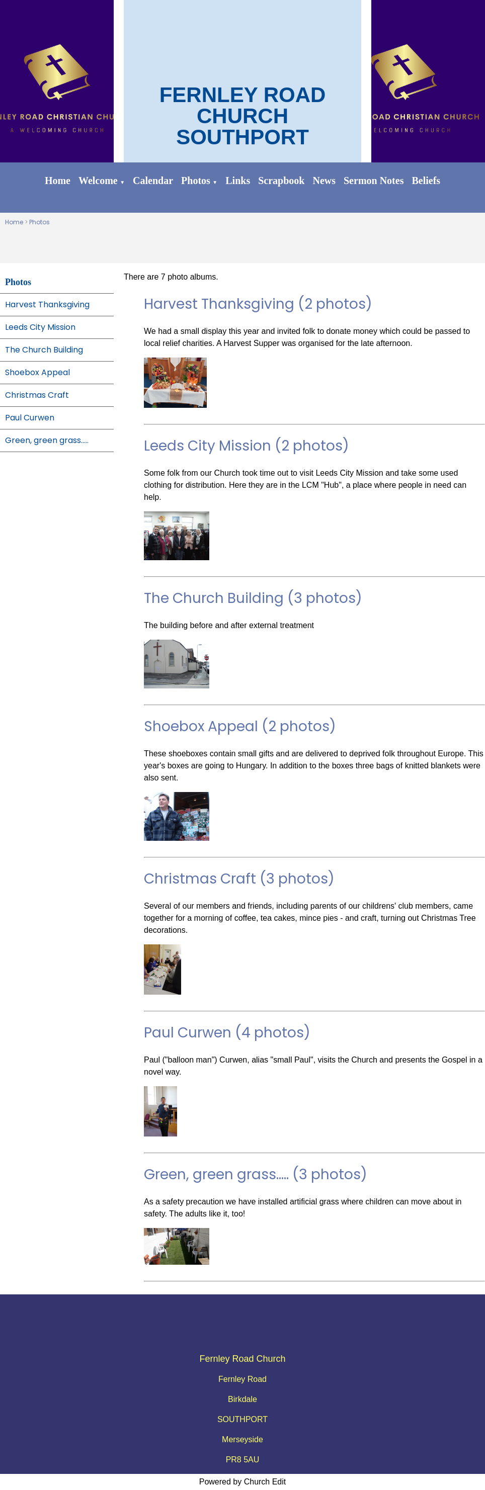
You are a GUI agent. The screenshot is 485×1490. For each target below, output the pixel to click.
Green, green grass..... (47, 440)
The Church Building (44, 350)
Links (237, 180)
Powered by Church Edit (242, 1481)
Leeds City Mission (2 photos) (246, 446)
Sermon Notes (373, 180)
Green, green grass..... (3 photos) (255, 1174)
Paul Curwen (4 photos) (227, 1032)
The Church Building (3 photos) (253, 598)
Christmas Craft (37, 395)
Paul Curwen (29, 417)
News (324, 180)
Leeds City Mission (40, 327)
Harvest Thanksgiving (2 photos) (258, 304)
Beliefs (426, 180)
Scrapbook (281, 180)
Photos (195, 180)
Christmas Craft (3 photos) (239, 879)
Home (57, 180)
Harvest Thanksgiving (47, 304)
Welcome (98, 180)
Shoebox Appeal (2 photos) (240, 726)
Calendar (153, 180)
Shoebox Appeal (37, 372)
